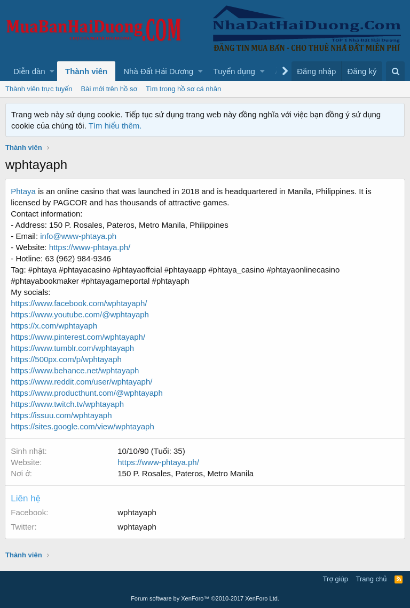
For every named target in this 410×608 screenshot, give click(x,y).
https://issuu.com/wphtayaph (61, 415)
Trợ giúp (335, 579)
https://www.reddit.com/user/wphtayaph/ (82, 381)
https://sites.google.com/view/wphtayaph (82, 426)
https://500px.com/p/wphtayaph (66, 359)
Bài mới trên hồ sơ (109, 89)
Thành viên (86, 71)
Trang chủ (371, 579)
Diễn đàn (29, 71)
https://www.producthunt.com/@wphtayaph (87, 392)
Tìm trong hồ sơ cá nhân (183, 89)
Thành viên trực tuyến (39, 89)
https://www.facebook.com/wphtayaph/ (79, 303)
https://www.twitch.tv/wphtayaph (67, 404)
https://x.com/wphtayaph (54, 325)
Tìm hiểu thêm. (115, 125)
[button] (52, 71)
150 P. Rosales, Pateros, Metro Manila (186, 473)
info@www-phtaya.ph (79, 236)
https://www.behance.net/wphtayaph (75, 370)
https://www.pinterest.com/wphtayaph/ (78, 336)
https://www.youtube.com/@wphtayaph (80, 314)
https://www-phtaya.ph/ (90, 247)
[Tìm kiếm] (395, 71)
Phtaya (23, 191)
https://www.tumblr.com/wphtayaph (73, 348)
